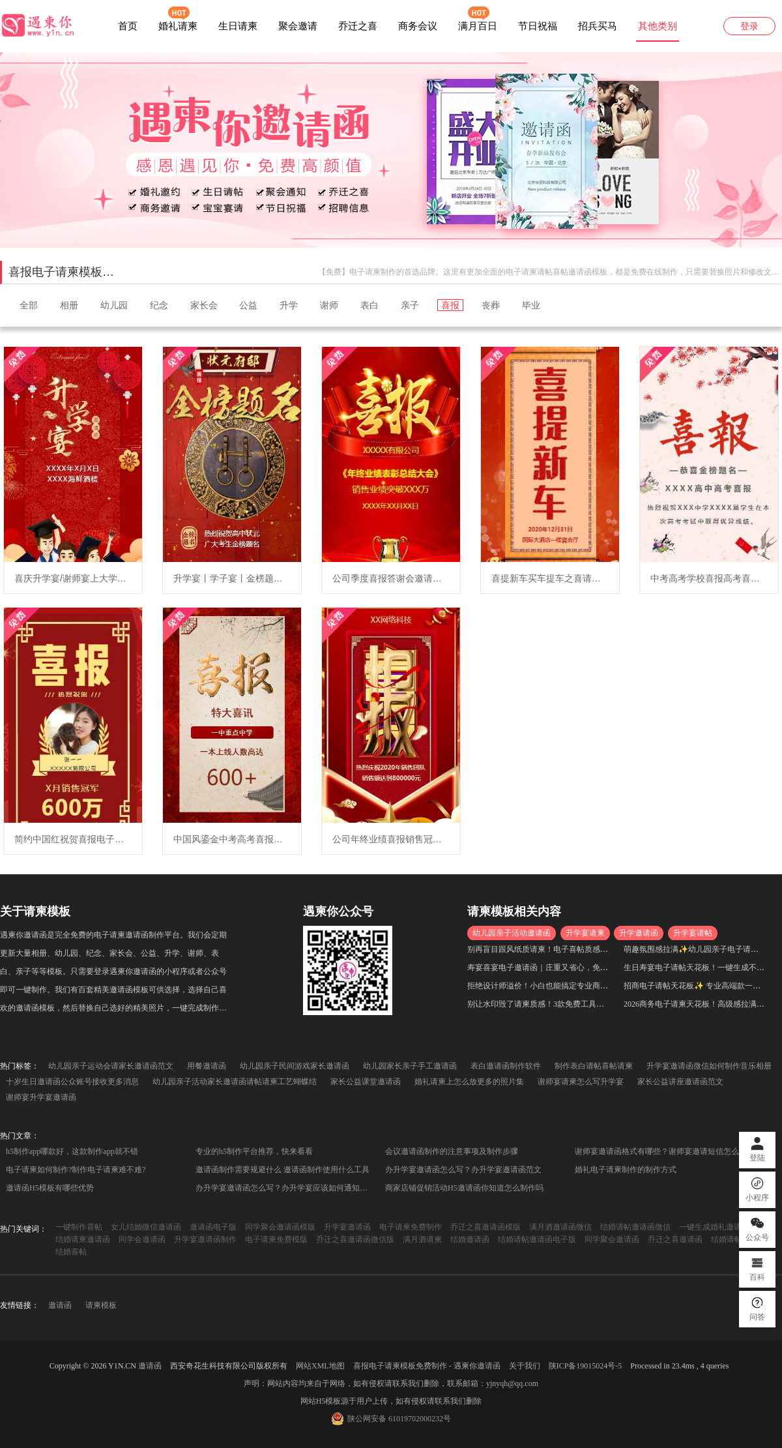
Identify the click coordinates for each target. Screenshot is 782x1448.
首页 (128, 26)
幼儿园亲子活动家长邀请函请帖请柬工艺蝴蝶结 (234, 1081)
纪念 (159, 305)
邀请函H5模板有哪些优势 (50, 1187)
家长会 (204, 305)
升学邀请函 (638, 933)
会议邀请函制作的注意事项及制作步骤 (451, 1151)
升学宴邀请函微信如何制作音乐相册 (709, 1066)
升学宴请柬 (585, 933)
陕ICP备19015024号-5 (585, 1365)
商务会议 (417, 26)
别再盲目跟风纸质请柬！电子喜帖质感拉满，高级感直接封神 (572, 949)
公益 (248, 305)
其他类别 (657, 26)
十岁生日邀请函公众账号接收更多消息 (72, 1081)
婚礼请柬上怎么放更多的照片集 (469, 1081)
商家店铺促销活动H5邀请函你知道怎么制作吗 (464, 1187)
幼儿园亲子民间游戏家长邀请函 (294, 1066)
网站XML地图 (320, 1365)
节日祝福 (537, 26)
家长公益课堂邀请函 (365, 1081)
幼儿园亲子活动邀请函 (511, 933)
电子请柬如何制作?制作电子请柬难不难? (76, 1169)
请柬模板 (101, 1305)
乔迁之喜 (357, 26)
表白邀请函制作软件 (506, 1066)
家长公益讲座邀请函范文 (680, 1081)
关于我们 (524, 1365)
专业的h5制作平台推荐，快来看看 (254, 1151)
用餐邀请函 (206, 1066)
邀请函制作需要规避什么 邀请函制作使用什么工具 (282, 1169)
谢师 (329, 305)
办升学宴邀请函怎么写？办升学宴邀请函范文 (463, 1169)
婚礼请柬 (177, 26)
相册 (69, 305)
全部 (29, 305)
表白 (369, 305)
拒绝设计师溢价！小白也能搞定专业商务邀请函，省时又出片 (572, 985)
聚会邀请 (297, 26)
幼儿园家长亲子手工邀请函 (410, 1066)
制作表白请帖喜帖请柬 (594, 1066)
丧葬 (491, 305)
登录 (749, 26)
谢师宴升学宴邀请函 (41, 1097)
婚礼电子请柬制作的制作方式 (625, 1169)
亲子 (410, 305)
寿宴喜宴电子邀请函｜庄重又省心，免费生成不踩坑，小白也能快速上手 (592, 967)
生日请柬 (237, 26)
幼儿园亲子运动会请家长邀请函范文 (110, 1066)
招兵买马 (597, 26)
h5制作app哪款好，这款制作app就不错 (72, 1151)
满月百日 (477, 26)
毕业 (531, 305)
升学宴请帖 (692, 933)
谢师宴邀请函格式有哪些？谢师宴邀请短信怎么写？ (665, 1151)
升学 (289, 305)
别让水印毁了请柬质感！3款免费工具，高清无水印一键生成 (570, 1004)
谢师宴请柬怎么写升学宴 (581, 1081)
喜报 (450, 305)
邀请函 (60, 1305)
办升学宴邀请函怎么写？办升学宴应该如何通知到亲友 (286, 1187)
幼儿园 (114, 305)
